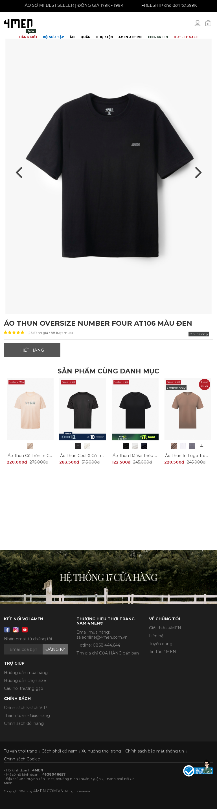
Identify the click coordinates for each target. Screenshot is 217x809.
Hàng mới (28, 34)
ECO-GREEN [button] (158, 37)
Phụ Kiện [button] (104, 37)
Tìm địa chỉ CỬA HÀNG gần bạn (107, 653)
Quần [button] (85, 37)
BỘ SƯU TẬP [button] (53, 37)
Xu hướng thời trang (101, 751)
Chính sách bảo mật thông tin (154, 751)
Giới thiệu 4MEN (165, 627)
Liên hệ (156, 635)
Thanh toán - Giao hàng (27, 715)
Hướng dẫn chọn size (25, 680)
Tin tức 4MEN (162, 651)
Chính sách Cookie (22, 759)
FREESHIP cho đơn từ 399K (174, 5)
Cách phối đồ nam (59, 751)
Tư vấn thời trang (20, 751)
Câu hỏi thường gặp (23, 688)
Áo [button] (72, 37)
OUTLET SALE (186, 37)
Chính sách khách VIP (25, 707)
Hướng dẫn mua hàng (26, 672)
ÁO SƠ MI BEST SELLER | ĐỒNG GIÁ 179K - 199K (79, 5)
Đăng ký (55, 649)
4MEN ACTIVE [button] (130, 37)
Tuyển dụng (160, 643)
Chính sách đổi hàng (24, 723)
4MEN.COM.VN (48, 790)
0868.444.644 (106, 645)
